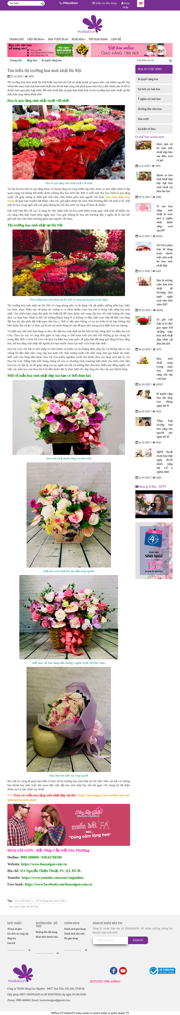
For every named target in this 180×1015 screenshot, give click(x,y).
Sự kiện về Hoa (147, 129)
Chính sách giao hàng (75, 928)
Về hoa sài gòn (14, 928)
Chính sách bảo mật (74, 933)
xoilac (79, 1013)
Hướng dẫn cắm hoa (150, 109)
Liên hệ (116, 39)
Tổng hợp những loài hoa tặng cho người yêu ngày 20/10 (165, 428)
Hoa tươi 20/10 (58, 39)
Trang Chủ (16, 39)
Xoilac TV (123, 1013)
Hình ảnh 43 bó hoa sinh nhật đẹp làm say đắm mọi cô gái (165, 152)
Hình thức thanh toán (47, 936)
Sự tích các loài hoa (149, 89)
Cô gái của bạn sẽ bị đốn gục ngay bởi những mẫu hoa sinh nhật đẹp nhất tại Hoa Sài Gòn (165, 331)
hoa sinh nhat (23, 900)
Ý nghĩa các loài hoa (149, 99)
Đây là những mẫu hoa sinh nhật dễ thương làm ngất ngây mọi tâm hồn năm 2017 (165, 292)
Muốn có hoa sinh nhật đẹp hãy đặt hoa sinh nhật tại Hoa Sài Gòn (165, 183)
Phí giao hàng (98, 39)
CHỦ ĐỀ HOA (36, 39)
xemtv (96, 1013)
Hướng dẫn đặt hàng (46, 932)
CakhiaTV (69, 1013)
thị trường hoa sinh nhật (50, 900)
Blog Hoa (79, 39)
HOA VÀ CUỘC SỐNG (150, 69)
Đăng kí (138, 940)
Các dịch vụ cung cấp (17, 933)
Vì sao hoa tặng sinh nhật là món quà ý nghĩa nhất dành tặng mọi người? (165, 218)
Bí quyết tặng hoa (148, 79)
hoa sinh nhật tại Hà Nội (23, 906)
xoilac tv (87, 1013)
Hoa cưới (143, 119)
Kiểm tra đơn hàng (104, 3)
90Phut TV (57, 1013)
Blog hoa (11, 938)
